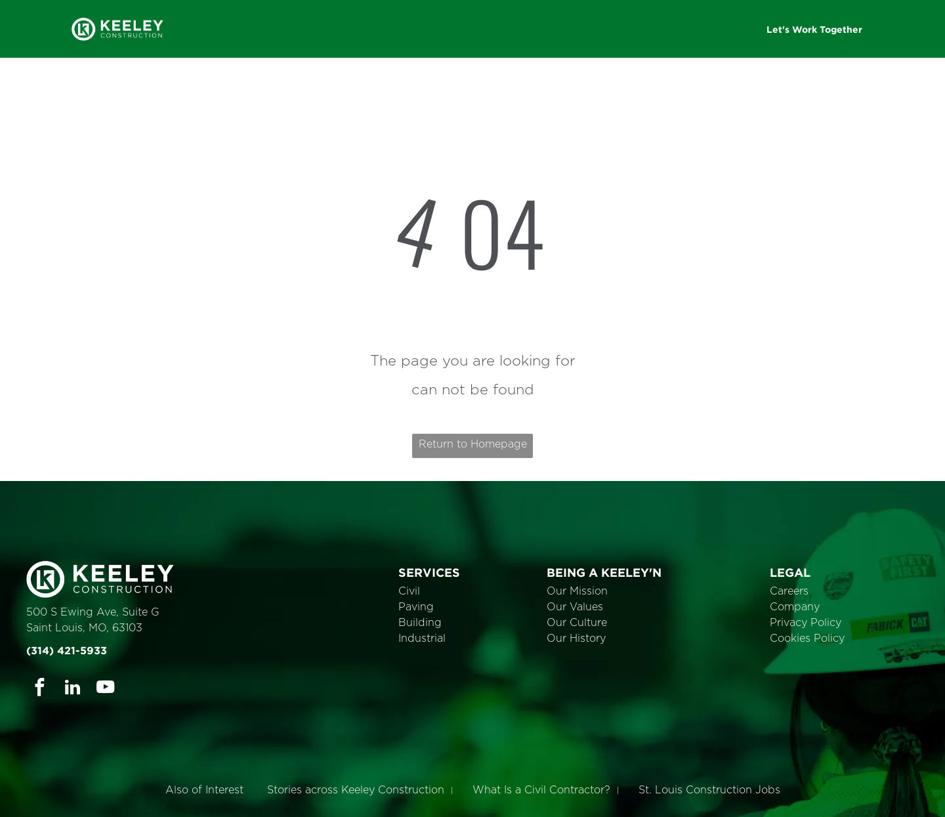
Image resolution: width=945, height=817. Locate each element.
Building (420, 623)
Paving (416, 607)
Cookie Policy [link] (564, 797)
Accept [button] (637, 797)
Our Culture (577, 623)
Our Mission (577, 591)
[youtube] (105, 689)
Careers (789, 591)
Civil (409, 591)
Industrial (422, 638)
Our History (576, 638)
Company (795, 607)
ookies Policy (811, 638)
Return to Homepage (473, 444)
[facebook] (39, 689)
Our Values (575, 607)
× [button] (933, 788)
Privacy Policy (805, 623)
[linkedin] (72, 689)
